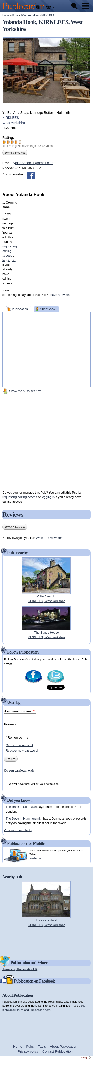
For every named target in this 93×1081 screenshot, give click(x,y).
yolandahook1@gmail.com (34, 163)
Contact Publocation (57, 1051)
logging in (48, 497)
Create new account (19, 745)
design (86, 1057)
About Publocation (63, 1046)
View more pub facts (18, 830)
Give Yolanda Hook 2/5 (8, 142)
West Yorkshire (29, 15)
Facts (42, 1046)
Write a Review (15, 152)
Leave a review (59, 295)
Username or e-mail (19, 711)
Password (12, 724)
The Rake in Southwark (22, 807)
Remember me (18, 737)
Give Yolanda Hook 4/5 (16, 142)
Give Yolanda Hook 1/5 (4, 142)
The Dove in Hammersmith (24, 818)
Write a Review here (50, 538)
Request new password (22, 750)
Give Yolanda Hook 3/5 (12, 142)
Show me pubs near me (25, 391)
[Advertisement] (48, 242)
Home (5, 15)
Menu (86, 6)
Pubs (15, 15)
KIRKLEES (47, 15)
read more (35, 858)
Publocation (20, 309)
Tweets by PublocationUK (19, 969)
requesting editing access (19, 497)
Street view (47, 309)
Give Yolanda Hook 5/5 (20, 142)
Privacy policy (28, 1051)
